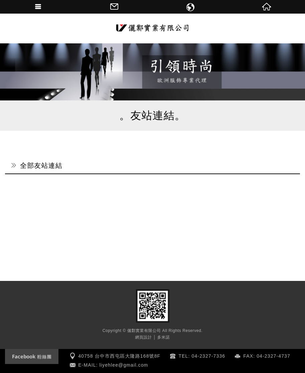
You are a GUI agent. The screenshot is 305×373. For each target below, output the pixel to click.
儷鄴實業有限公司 (152, 28)
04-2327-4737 (273, 356)
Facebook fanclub (31, 356)
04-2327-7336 (208, 356)
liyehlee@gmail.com (124, 365)
